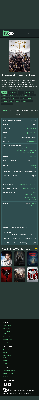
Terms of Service (9, 371)
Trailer (33, 204)
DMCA (5, 376)
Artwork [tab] (25, 110)
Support (6, 342)
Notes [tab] (37, 110)
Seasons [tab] (12, 110)
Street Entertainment (28, 152)
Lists (4, 358)
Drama (33, 165)
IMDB (34, 193)
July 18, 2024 (31, 129)
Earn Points (7, 328)
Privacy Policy (8, 373)
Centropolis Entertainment (26, 148)
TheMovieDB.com (30, 197)
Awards (6, 352)
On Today (6, 350)
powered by (32, 249)
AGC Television (31, 141)
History (33, 167)
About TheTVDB (9, 326)
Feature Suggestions (10, 337)
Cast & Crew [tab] (18, 112)
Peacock (33, 156)
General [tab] (4, 110)
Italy (34, 180)
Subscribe (6, 331)
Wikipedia (32, 199)
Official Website (30, 195)
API (4, 334)
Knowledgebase (8, 339)
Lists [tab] (31, 110)
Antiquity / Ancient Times (27, 184)
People (5, 361)
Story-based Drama (29, 188)
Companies (7, 355)
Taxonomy (7, 363)
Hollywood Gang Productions (26, 150)
